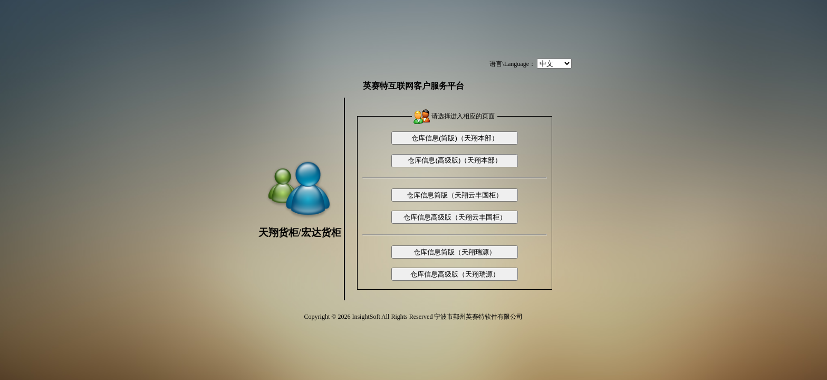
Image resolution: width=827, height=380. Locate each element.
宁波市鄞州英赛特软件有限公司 (478, 316)
